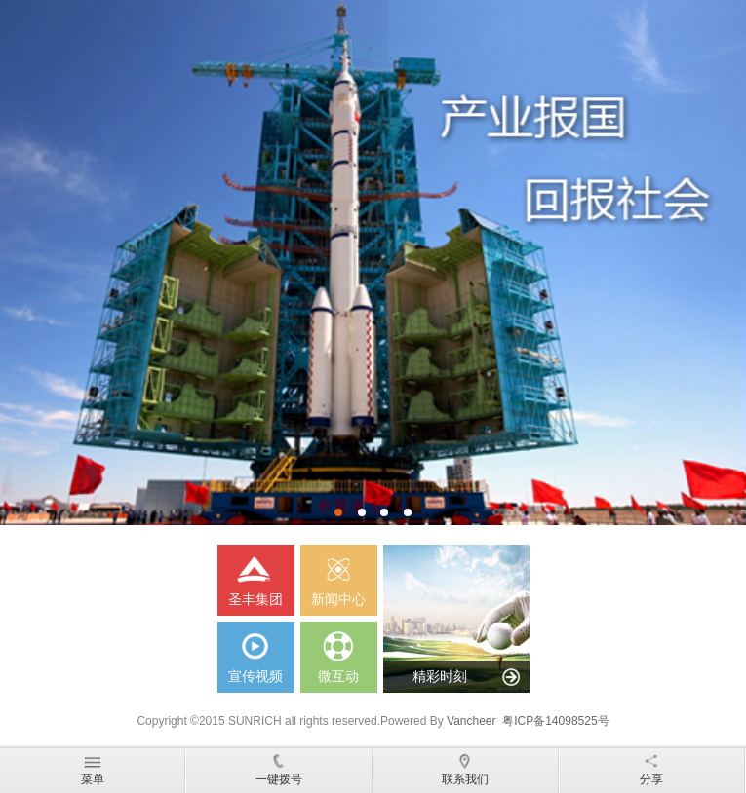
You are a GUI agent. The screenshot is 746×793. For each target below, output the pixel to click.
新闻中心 (338, 576)
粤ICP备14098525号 (555, 721)
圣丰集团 (255, 576)
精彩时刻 (439, 676)
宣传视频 (255, 653)
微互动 (338, 653)
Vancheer (471, 721)
